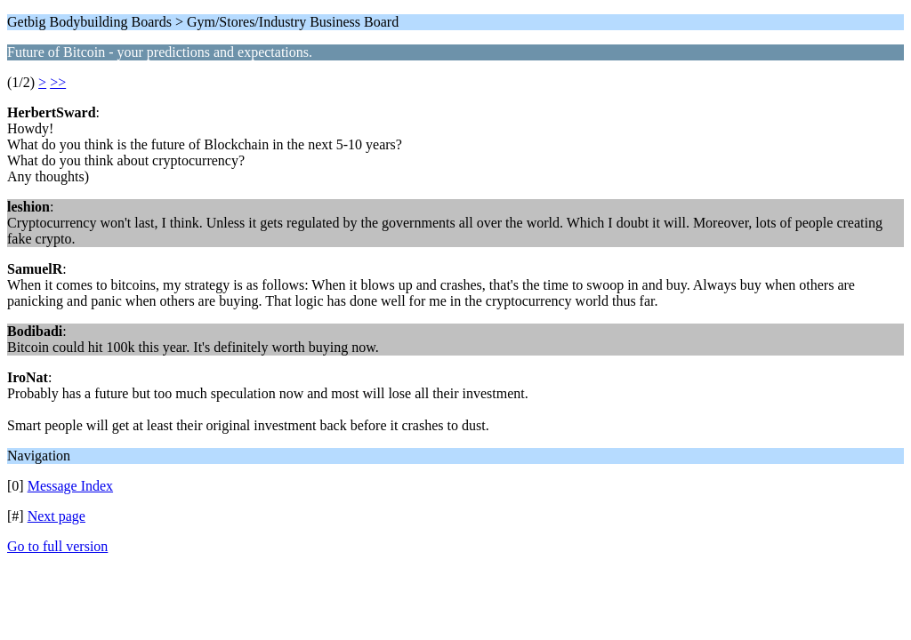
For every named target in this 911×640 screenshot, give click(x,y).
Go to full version (57, 546)
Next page (56, 516)
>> (58, 82)
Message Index (70, 485)
